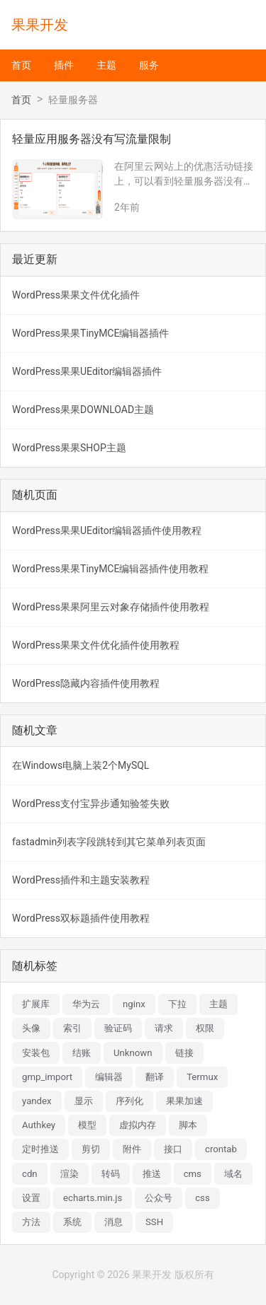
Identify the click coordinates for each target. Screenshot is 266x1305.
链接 (184, 1053)
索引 (72, 1028)
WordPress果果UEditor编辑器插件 (87, 371)
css (202, 1198)
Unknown (133, 1053)
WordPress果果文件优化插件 (76, 295)
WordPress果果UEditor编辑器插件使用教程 (106, 530)
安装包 (36, 1053)
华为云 (86, 1004)
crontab (221, 1149)
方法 (31, 1222)
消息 (113, 1222)
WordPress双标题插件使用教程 (81, 918)
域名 (233, 1173)
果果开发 (39, 25)
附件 (132, 1149)
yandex (37, 1101)
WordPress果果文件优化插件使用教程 (95, 645)
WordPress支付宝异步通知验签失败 (91, 803)
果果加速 (184, 1101)
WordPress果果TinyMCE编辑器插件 (90, 333)
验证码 (118, 1028)
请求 (164, 1028)
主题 (106, 65)
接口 (173, 1149)
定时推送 (40, 1149)
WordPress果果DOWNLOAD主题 (83, 409)
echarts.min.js (92, 1198)
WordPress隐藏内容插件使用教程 (86, 683)
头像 (31, 1028)
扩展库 (36, 1004)
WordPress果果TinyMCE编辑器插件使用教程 (110, 568)
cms (192, 1173)
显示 (83, 1101)
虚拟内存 (137, 1125)
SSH (154, 1222)
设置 (31, 1198)
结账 (81, 1053)
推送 (152, 1173)
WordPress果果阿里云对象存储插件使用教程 (110, 607)
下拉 (177, 1004)
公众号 (158, 1198)
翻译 (154, 1077)
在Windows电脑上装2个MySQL (80, 765)
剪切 (91, 1149)
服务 (149, 65)
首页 (21, 65)
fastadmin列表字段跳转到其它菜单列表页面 (109, 841)
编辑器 (109, 1077)
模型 (87, 1125)
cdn (30, 1173)
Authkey (38, 1125)
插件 (64, 65)
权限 (205, 1028)
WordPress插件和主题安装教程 (81, 880)
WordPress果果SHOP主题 (69, 447)
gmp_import (47, 1077)
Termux (202, 1077)
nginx (134, 1004)
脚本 (188, 1125)
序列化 (129, 1101)
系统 (72, 1222)
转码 (110, 1173)
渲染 (69, 1173)
